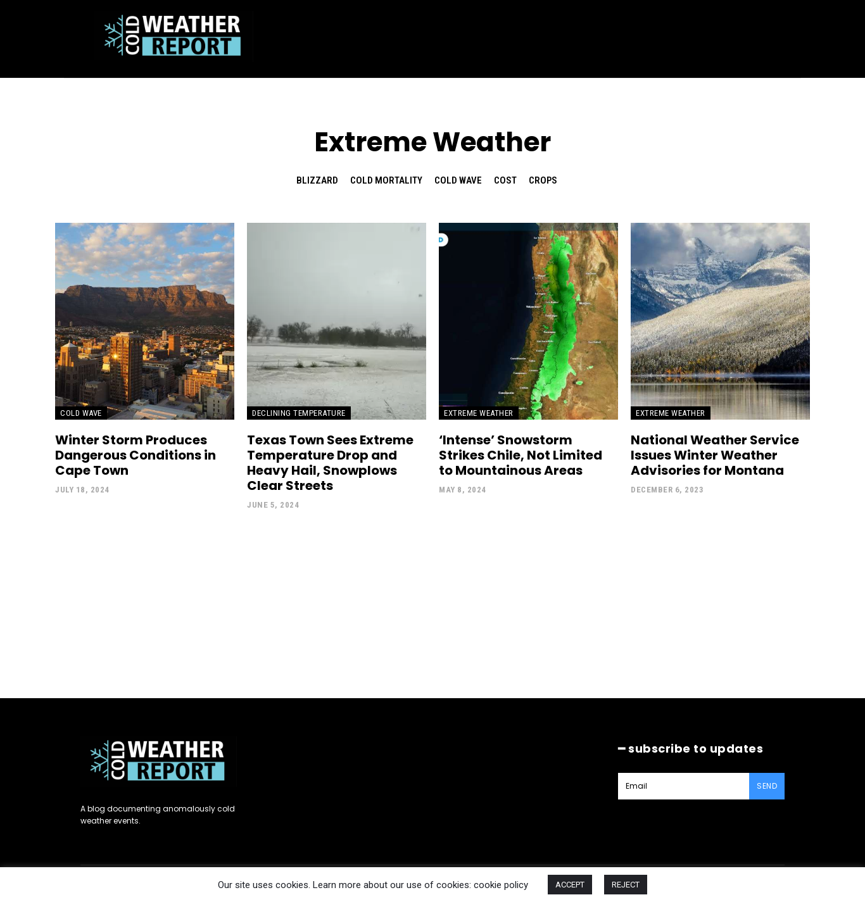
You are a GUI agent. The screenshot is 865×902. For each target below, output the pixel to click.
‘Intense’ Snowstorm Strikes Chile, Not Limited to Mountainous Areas (520, 455)
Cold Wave (458, 180)
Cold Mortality (386, 180)
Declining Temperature (299, 413)
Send (767, 785)
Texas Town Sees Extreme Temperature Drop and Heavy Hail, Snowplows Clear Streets (330, 462)
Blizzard (317, 180)
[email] (683, 786)
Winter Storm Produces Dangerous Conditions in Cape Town (135, 455)
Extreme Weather (479, 413)
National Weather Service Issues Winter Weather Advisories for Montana (715, 455)
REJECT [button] (626, 884)
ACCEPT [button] (569, 884)
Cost (505, 180)
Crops (543, 180)
